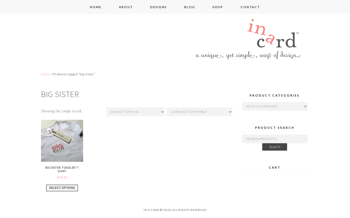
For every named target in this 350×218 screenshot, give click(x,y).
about (126, 7)
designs (158, 7)
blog (189, 7)
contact (250, 7)
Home (45, 74)
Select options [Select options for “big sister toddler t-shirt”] (62, 187)
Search (274, 147)
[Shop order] (135, 111)
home (95, 7)
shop (217, 7)
